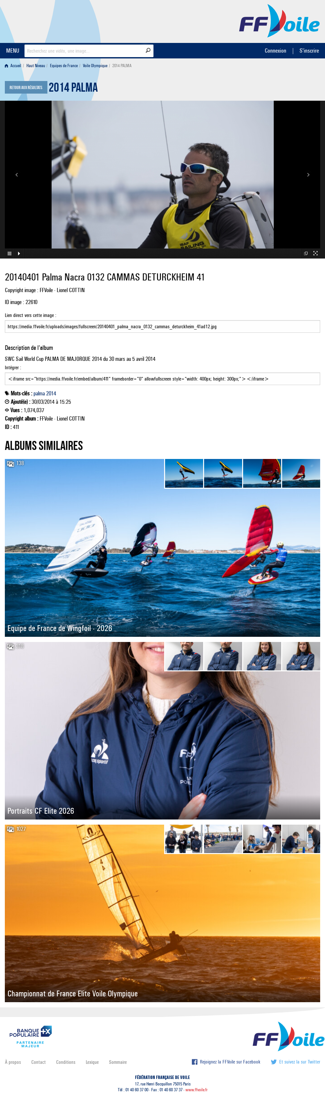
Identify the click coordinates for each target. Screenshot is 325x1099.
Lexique (92, 1062)
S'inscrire (309, 50)
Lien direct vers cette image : (162, 322)
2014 (51, 393)
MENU (12, 50)
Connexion (275, 50)
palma (39, 393)
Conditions (65, 1062)
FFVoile (279, 20)
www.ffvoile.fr (196, 1090)
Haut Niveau (35, 65)
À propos (13, 1062)
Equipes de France (64, 65)
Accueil (13, 65)
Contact (38, 1062)
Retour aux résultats (26, 88)
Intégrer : (162, 374)
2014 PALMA (73, 89)
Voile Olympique (95, 65)
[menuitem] (14, 65)
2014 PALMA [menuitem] (122, 65)
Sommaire (118, 1062)
